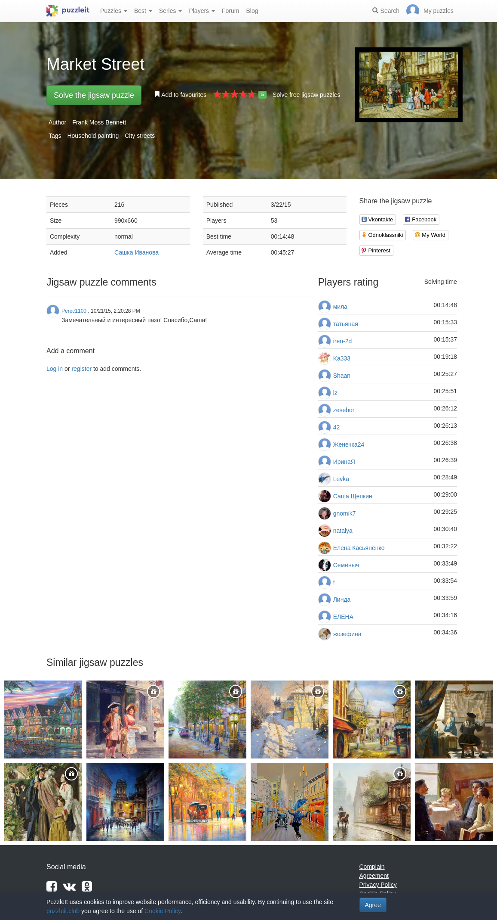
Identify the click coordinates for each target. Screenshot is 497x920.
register (81, 368)
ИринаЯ (344, 461)
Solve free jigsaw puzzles (306, 94)
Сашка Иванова (136, 252)
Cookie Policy (162, 911)
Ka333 (341, 358)
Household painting (93, 135)
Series (170, 10)
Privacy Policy (378, 884)
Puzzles (113, 10)
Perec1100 (73, 311)
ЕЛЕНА (343, 616)
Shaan (341, 375)
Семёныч (346, 565)
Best (143, 10)
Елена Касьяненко (359, 547)
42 (336, 427)
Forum (230, 10)
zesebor (344, 410)
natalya (343, 530)
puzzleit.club (63, 911)
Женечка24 (349, 444)
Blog (252, 10)
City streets (140, 135)
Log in (54, 368)
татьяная (345, 323)
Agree (373, 904)
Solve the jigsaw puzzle (94, 95)
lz (335, 392)
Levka (341, 479)
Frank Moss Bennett (99, 122)
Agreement (374, 875)
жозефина (347, 634)
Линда (342, 599)
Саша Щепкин (352, 496)
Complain (372, 866)
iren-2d (342, 341)
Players (202, 10)
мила (340, 306)
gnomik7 (344, 513)
